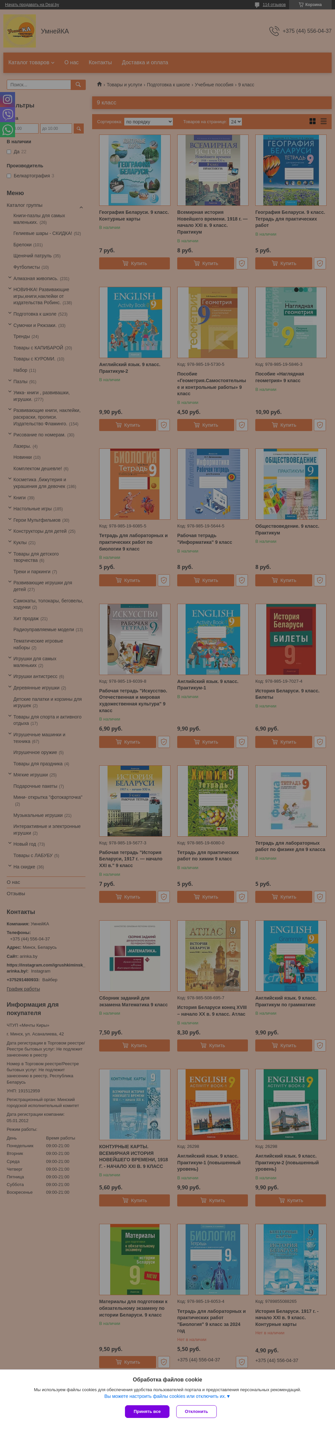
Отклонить (196, 1411)
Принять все (147, 1411)
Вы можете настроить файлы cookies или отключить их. (165, 1396)
